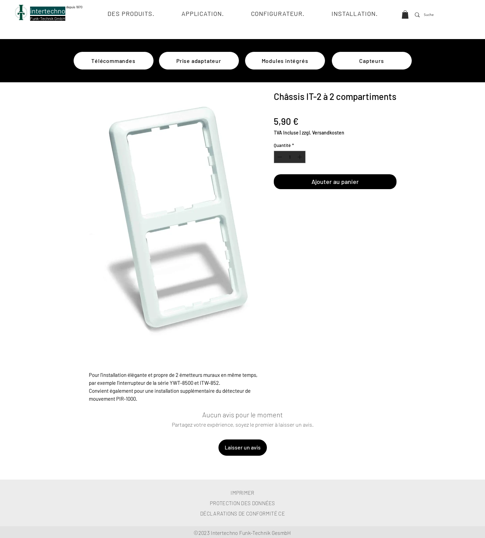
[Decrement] (279, 157)
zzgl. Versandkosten (323, 133)
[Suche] (430, 15)
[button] (405, 14)
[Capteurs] (372, 61)
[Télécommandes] (113, 61)
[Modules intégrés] (285, 61)
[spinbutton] (289, 157)
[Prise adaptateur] (199, 61)
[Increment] (300, 157)
